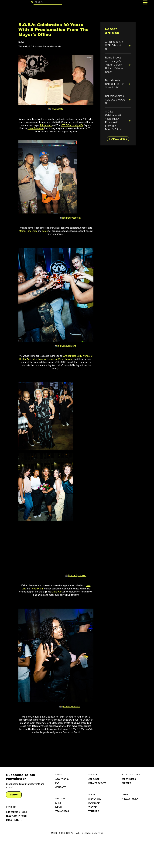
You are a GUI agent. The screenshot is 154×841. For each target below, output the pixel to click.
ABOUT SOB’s (62, 779)
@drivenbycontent (71, 218)
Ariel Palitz (32, 359)
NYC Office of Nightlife (72, 125)
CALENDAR (94, 779)
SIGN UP (14, 794)
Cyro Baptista (69, 356)
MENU (58, 807)
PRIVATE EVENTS (97, 783)
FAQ (57, 783)
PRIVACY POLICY (129, 799)
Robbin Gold (37, 588)
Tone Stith (31, 231)
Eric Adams (46, 125)
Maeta (22, 231)
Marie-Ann (56, 591)
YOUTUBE (93, 811)
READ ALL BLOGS (118, 139)
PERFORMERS (128, 779)
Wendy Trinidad (65, 359)
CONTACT (60, 787)
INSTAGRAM (94, 799)
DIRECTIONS (12, 820)
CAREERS (126, 783)
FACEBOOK (94, 803)
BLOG (58, 803)
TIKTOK (92, 807)
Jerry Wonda (83, 356)
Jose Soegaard (36, 128)
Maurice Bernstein (47, 359)
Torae (45, 231)
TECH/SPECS (62, 811)
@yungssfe (57, 109)
